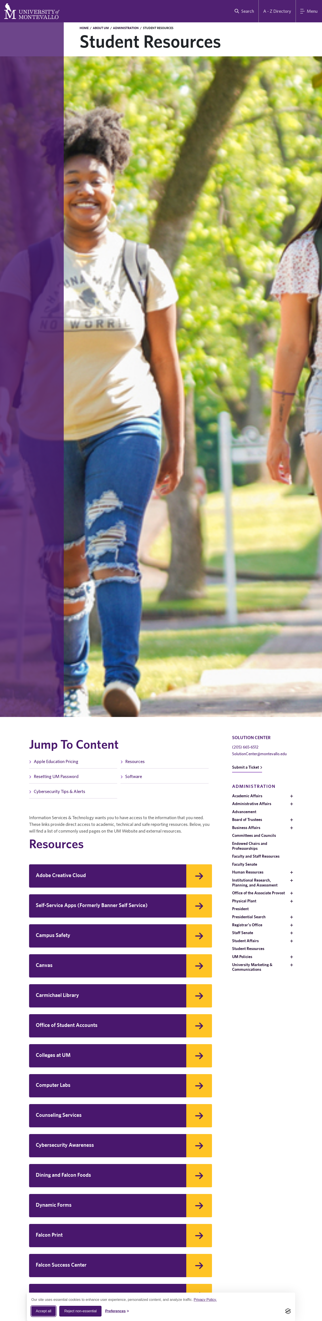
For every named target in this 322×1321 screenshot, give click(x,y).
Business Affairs (246, 827)
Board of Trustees (247, 819)
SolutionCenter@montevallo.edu (259, 753)
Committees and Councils (254, 835)
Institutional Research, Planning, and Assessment (255, 882)
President (240, 908)
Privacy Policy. (205, 1300)
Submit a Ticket (247, 767)
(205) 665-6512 (245, 747)
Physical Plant (244, 901)
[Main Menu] (309, 11)
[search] (243, 11)
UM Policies (242, 956)
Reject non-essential (80, 1311)
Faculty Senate (244, 864)
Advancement (244, 811)
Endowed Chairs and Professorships (249, 846)
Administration (126, 28)
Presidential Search (249, 916)
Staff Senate (242, 932)
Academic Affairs (247, 795)
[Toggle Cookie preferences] (117, 1311)
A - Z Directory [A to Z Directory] (277, 11)
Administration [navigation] (253, 786)
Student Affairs (245, 940)
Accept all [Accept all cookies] (43, 1311)
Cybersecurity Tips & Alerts (57, 791)
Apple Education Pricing (53, 761)
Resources (133, 761)
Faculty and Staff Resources (256, 856)
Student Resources (248, 948)
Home (84, 28)
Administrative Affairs (251, 803)
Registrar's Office (247, 924)
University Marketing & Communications (252, 967)
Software (131, 776)
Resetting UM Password (53, 776)
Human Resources (247, 872)
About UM (101, 28)
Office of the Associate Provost (258, 893)
